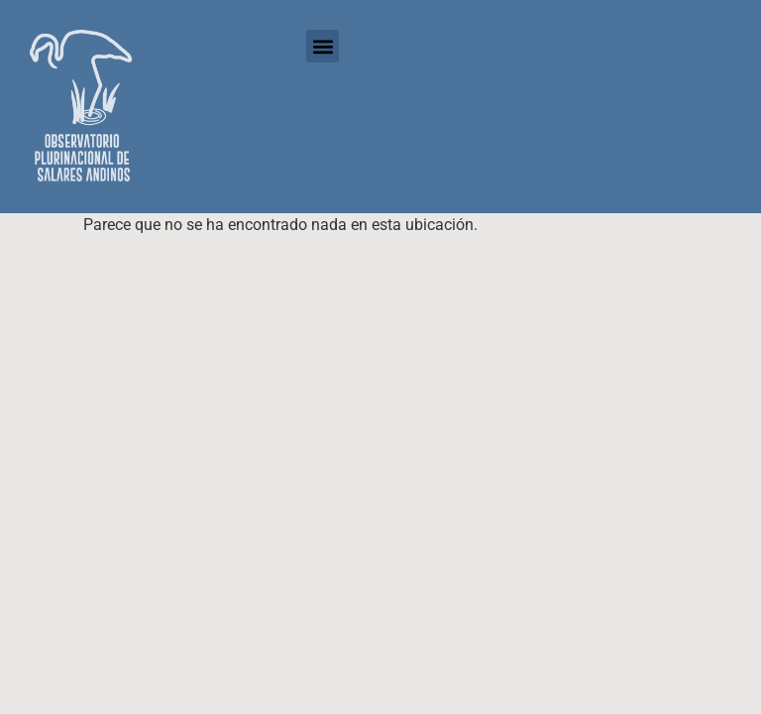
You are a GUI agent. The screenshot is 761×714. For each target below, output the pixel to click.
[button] (322, 46)
